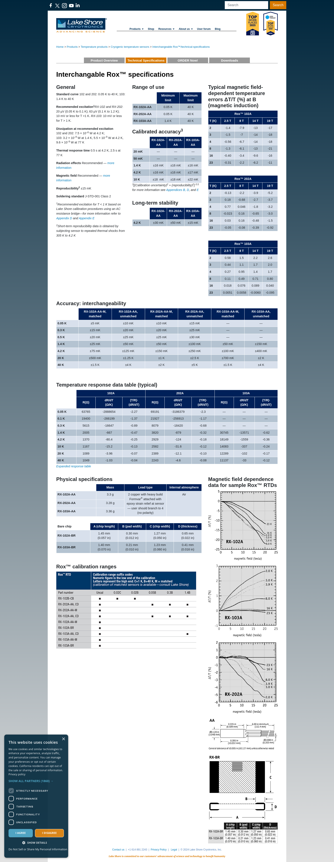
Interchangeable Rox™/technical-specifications (181, 46)
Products (137, 28)
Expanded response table (73, 466)
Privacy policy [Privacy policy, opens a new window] (17, 774)
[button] (36, 781)
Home (60, 46)
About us (186, 28)
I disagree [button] (49, 833)
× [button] (63, 739)
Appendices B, (176, 190)
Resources (166, 28)
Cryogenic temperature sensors (130, 46)
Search (278, 5)
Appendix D (64, 218)
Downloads (229, 60)
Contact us (118, 849)
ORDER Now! (188, 60)
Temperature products (94, 46)
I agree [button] (21, 833)
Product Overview (104, 60)
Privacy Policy (159, 849)
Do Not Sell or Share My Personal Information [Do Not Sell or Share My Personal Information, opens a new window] (38, 849)
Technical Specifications (145, 60)
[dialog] (36, 796)
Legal (174, 849)
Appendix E (87, 218)
